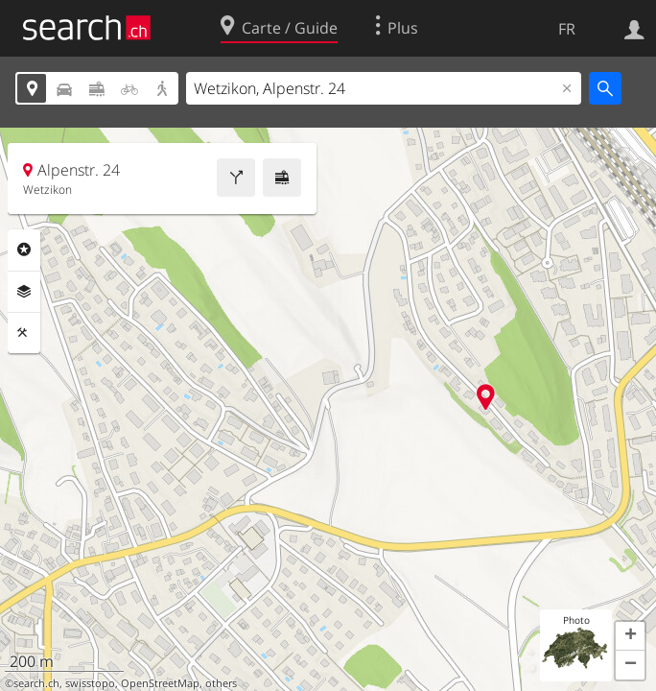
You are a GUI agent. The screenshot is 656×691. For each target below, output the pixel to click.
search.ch (36, 683)
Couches (24, 292)
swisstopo (90, 683)
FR (566, 28)
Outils (24, 333)
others (221, 683)
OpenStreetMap (160, 683)
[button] (630, 636)
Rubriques (24, 249)
